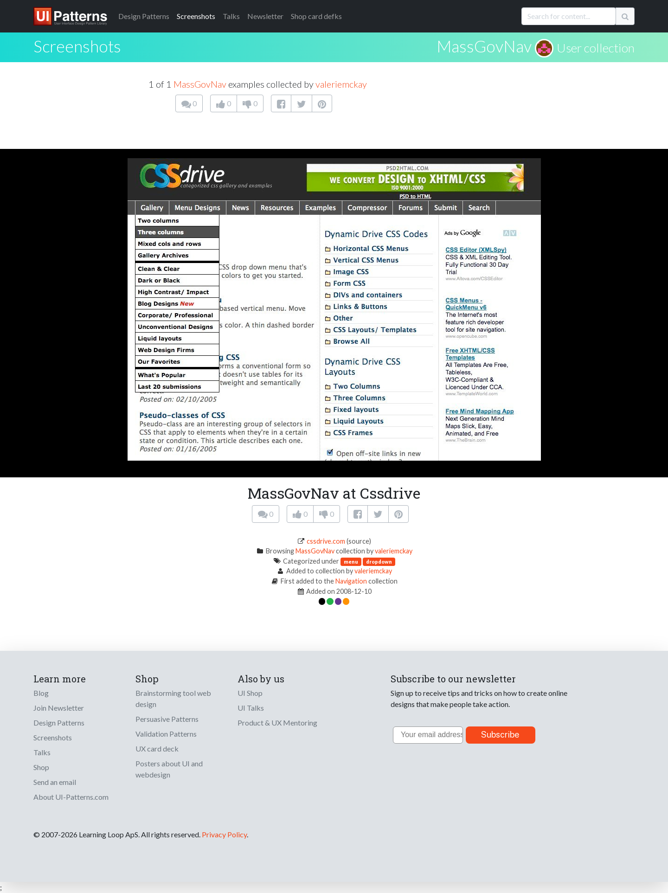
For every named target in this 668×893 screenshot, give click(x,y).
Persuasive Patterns (167, 718)
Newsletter (265, 16)
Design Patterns (58, 722)
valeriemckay (341, 84)
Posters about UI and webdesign (169, 769)
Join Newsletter (58, 707)
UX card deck (157, 748)
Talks (231, 16)
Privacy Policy (224, 834)
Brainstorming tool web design (173, 698)
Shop (41, 767)
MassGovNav (484, 46)
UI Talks (251, 707)
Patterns (143, 16)
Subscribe (500, 734)
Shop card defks (316, 16)
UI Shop (250, 692)
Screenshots (196, 16)
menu (351, 562)
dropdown (379, 562)
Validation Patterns (166, 733)
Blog (41, 692)
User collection (596, 47)
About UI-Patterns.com (71, 796)
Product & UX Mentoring (277, 722)
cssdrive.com (326, 541)
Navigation (351, 581)
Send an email (54, 781)
